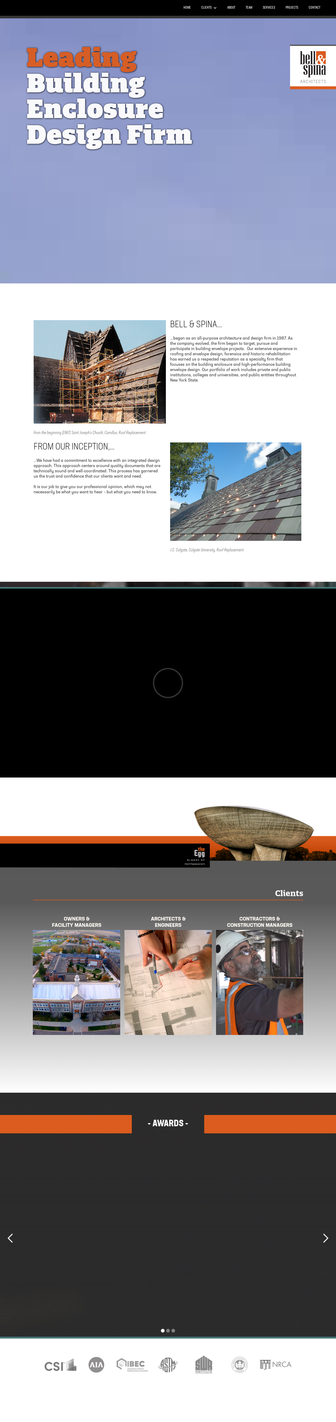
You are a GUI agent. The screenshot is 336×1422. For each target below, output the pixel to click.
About (231, 8)
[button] (209, 8)
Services (269, 8)
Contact (314, 8)
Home (187, 8)
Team (249, 8)
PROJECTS (292, 8)
